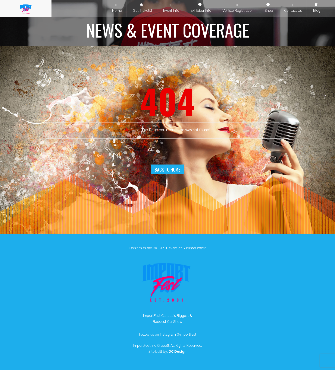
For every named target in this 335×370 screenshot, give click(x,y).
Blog (315, 8)
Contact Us (292, 8)
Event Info (170, 8)
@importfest (186, 334)
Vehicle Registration (237, 8)
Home (116, 8)
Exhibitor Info (200, 8)
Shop (268, 8)
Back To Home (167, 169)
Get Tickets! (141, 8)
